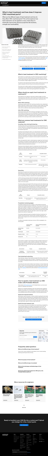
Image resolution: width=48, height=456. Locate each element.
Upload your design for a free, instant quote (33, 319)
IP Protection (15, 439)
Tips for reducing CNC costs (39, 68)
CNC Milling (22, 439)
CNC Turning (22, 440)
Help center (40, 438)
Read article (5, 400)
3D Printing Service (22, 435)
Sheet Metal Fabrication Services (23, 445)
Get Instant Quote (41, 439)
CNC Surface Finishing (22, 442)
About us (15, 435)
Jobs (33, 435)
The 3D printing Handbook (28, 437)
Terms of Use (28, 338)
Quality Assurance (16, 438)
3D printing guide (28, 439)
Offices (40, 435)
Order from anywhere (28, 447)
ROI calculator (28, 449)
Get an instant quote (24, 425)
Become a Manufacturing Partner (35, 439)
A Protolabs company (15, 441)
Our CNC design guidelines (27, 68)
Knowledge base (28, 435)
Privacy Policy (32, 338)
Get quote (43, 2)
